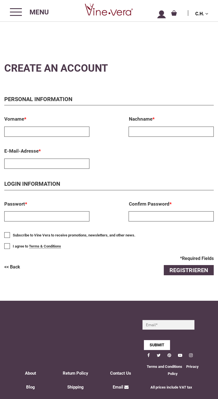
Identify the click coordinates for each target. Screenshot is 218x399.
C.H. (201, 13)
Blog (30, 387)
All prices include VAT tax (171, 387)
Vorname (15, 119)
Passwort (15, 204)
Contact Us (120, 373)
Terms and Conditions (164, 366)
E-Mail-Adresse (22, 151)
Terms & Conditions (45, 246)
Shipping (75, 387)
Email (121, 387)
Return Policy (75, 373)
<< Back (12, 267)
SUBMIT (157, 345)
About (30, 373)
